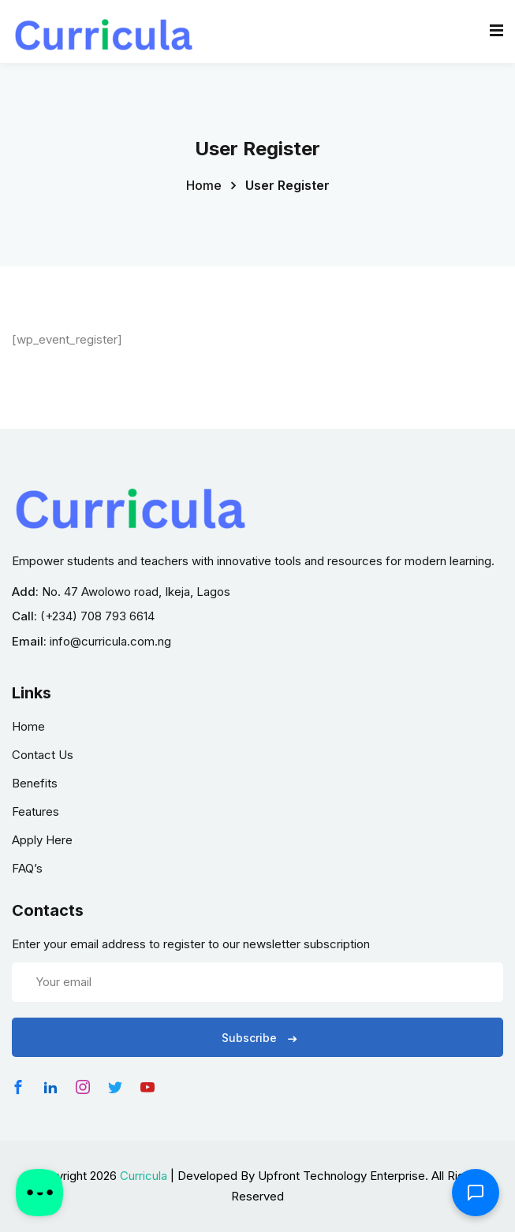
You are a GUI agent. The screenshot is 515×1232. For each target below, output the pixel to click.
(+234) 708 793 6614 (97, 616)
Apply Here (42, 839)
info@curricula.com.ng (110, 641)
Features (35, 811)
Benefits (35, 783)
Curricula (143, 1175)
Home (204, 185)
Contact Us (42, 754)
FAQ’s (27, 868)
